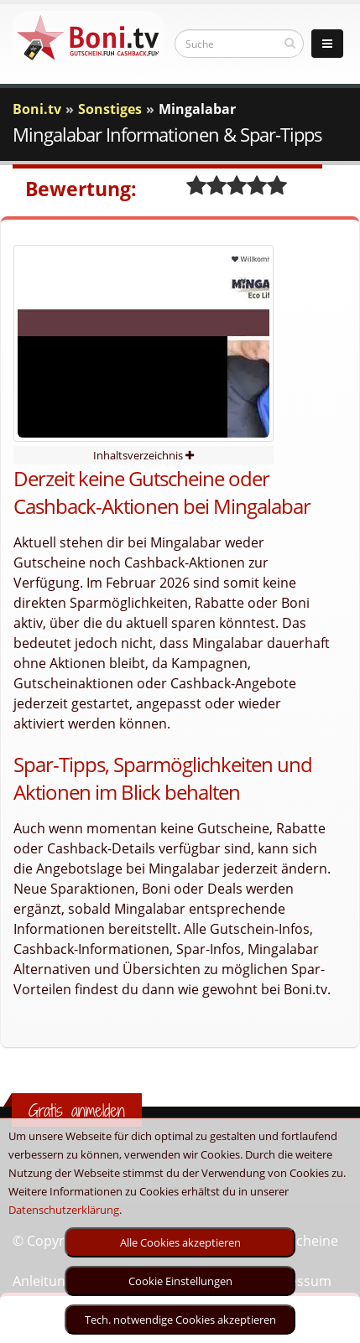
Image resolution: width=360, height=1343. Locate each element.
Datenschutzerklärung (63, 1209)
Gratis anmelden (77, 1110)
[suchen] (289, 42)
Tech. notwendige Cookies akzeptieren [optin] (180, 1319)
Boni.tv (37, 109)
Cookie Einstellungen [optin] (180, 1281)
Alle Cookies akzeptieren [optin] (180, 1242)
